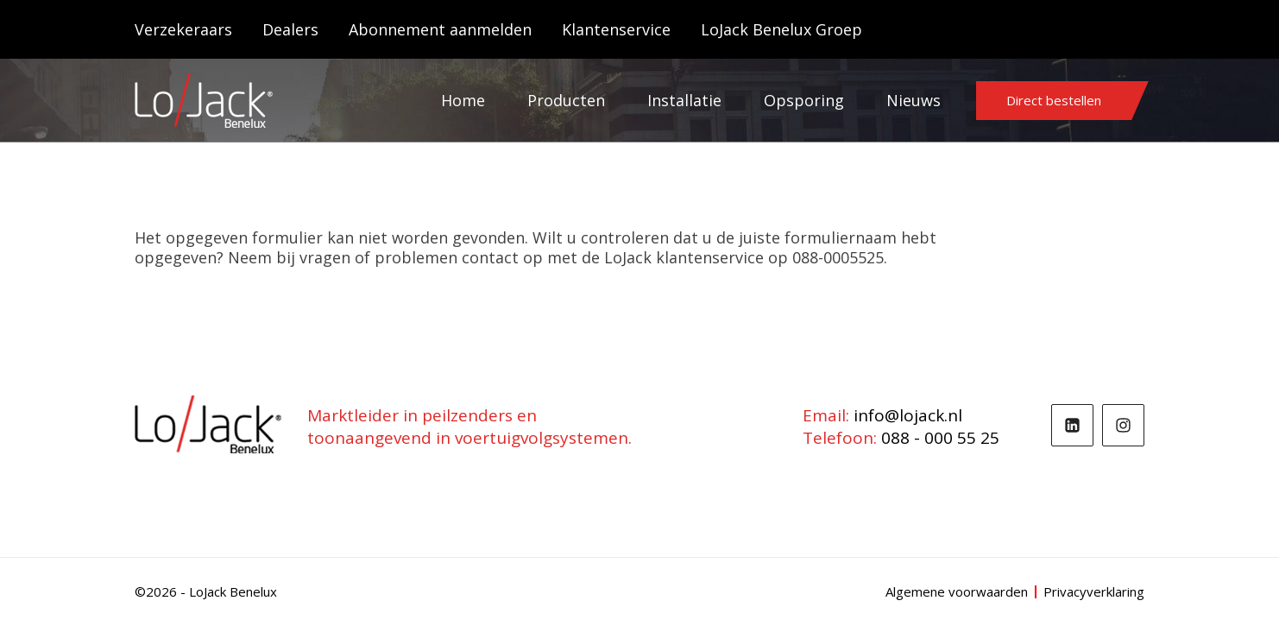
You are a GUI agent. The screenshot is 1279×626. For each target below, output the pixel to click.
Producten (566, 100)
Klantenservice (616, 29)
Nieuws (913, 100)
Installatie (684, 100)
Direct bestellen (1053, 100)
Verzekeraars (183, 29)
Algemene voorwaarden (956, 591)
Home (463, 100)
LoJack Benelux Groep (781, 29)
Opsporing (804, 100)
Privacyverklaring (1093, 591)
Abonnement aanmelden (440, 29)
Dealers (290, 29)
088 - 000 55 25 (940, 438)
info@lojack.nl (908, 415)
